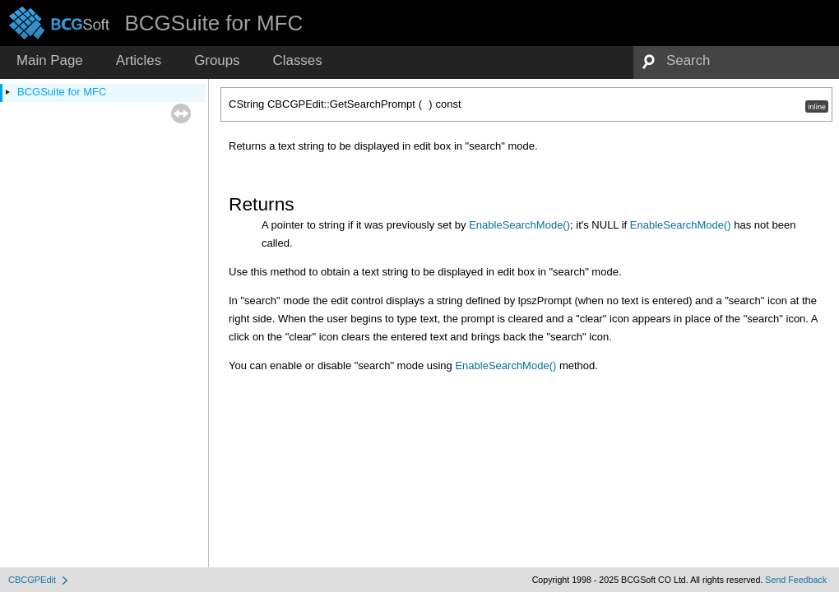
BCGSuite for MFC (61, 92)
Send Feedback (796, 580)
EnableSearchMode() (519, 225)
